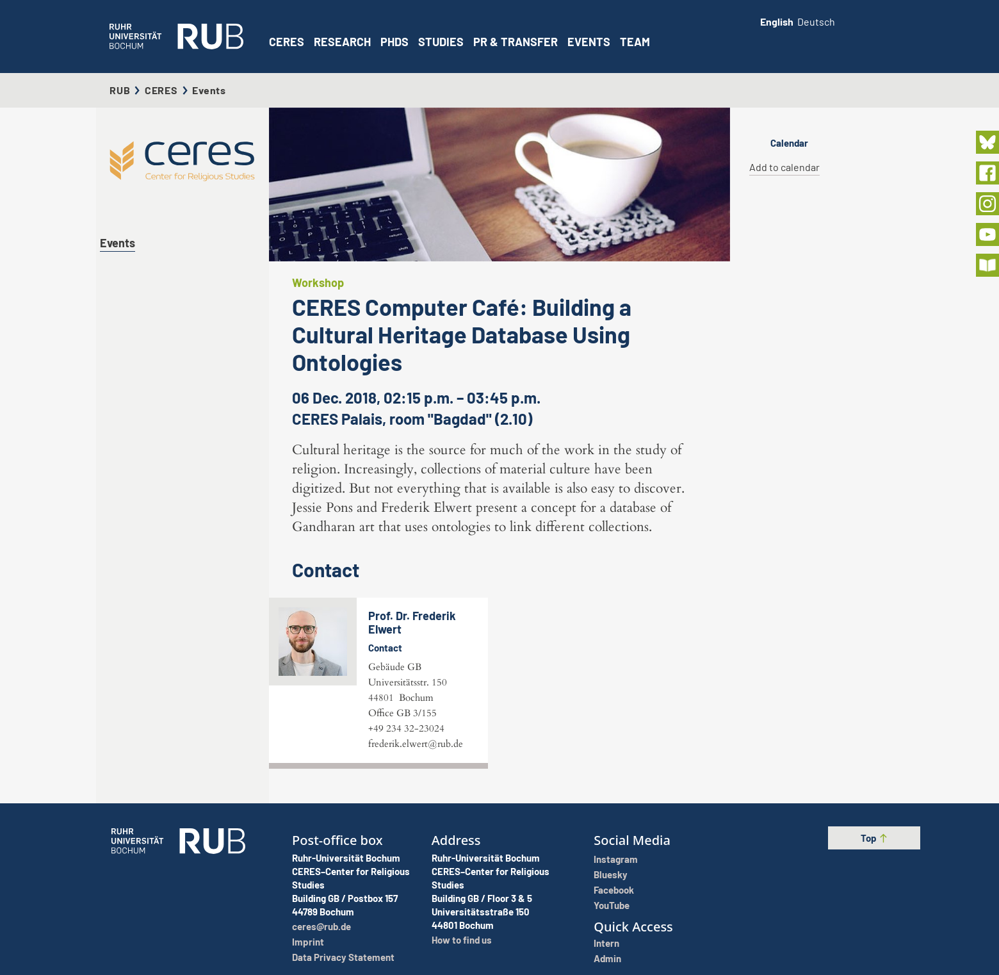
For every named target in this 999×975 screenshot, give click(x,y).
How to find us (462, 940)
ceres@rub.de (321, 926)
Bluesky (611, 874)
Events (588, 42)
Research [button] (342, 42)
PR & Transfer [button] (515, 42)
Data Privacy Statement (343, 957)
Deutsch (816, 21)
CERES (286, 42)
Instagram (616, 859)
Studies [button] (441, 42)
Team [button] (635, 42)
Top (874, 838)
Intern (606, 943)
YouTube (611, 905)
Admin (607, 958)
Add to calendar (784, 167)
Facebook (614, 890)
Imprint (308, 941)
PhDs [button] (394, 42)
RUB (120, 90)
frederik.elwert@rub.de (415, 743)
